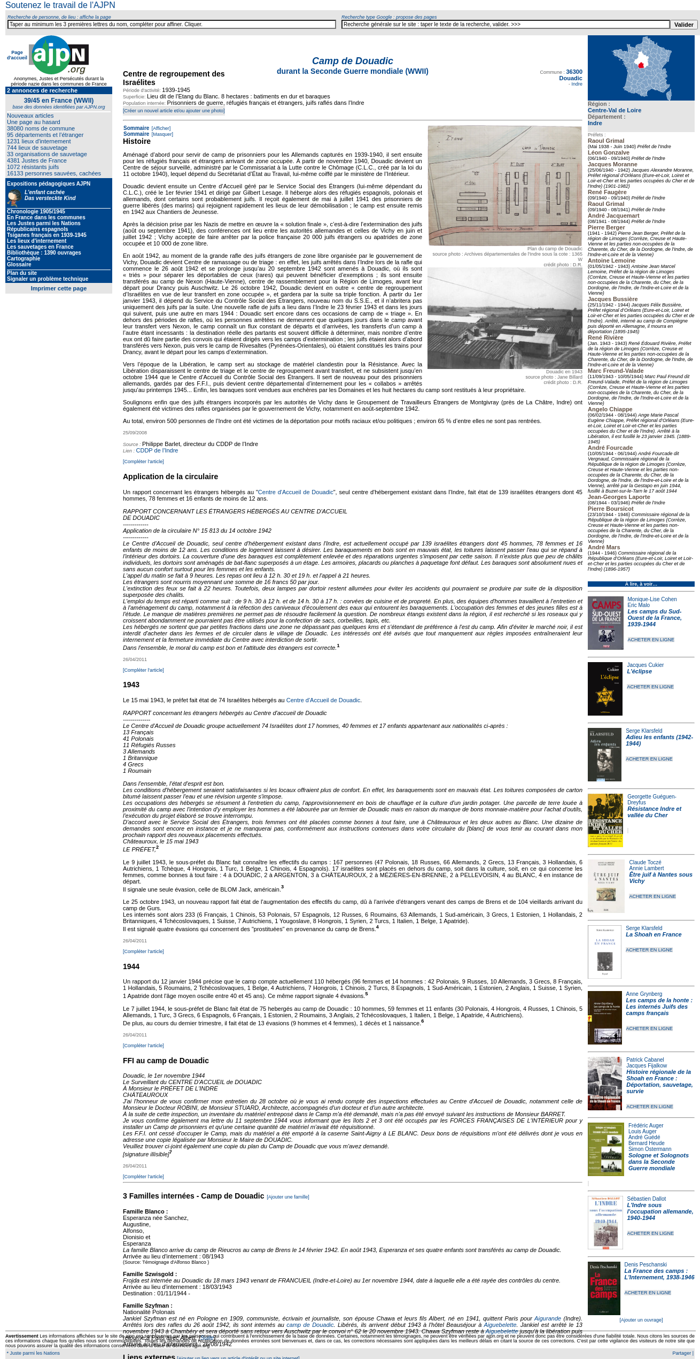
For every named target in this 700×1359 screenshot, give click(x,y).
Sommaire (136, 128)
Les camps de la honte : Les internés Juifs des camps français (659, 1006)
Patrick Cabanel (645, 1060)
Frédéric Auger (646, 1125)
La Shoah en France (654, 934)
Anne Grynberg (644, 994)
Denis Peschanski (646, 1265)
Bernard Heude (646, 1143)
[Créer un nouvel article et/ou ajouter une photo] (174, 110)
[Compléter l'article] (143, 461)
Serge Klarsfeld (644, 731)
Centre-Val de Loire (614, 110)
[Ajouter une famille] (288, 1197)
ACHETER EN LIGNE (651, 639)
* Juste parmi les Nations (32, 1353)
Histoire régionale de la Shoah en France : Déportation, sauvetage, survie (659, 1081)
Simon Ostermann (650, 1149)
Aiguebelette (500, 1325)
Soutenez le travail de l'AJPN (60, 5)
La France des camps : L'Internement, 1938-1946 (660, 1274)
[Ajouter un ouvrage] (641, 1320)
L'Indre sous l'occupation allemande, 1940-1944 (660, 1211)
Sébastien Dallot (646, 1199)
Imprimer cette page (59, 288)
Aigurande (547, 1318)
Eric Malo (639, 605)
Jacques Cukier (645, 665)
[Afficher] (160, 128)
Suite (207, 1337)
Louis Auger (642, 1131)
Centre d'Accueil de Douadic (295, 492)
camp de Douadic (309, 1325)
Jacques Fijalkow (646, 1066)
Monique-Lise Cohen (652, 599)
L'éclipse (639, 671)
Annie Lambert (646, 868)
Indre (595, 123)
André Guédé (644, 1137)
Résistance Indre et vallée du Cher (654, 811)
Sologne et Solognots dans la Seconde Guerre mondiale (658, 1161)
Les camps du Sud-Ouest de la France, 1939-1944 (655, 617)
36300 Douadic (570, 74)
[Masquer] (161, 134)
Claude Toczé (645, 862)
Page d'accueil (17, 55)
